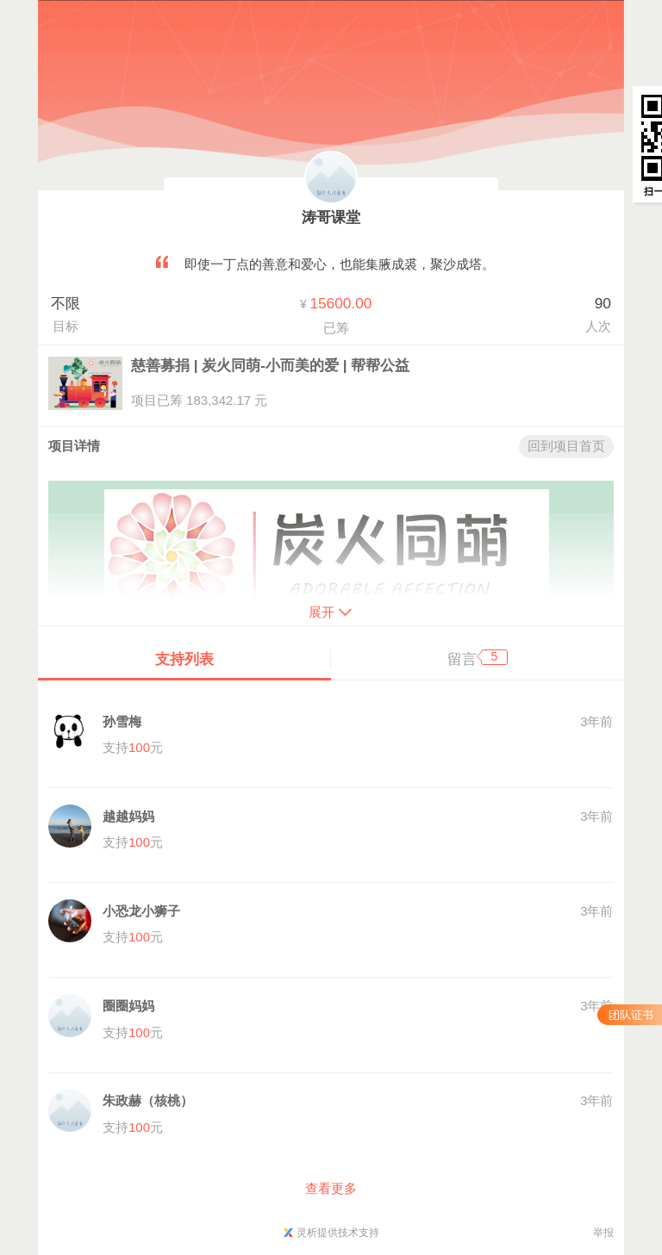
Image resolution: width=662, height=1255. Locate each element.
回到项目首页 (566, 445)
